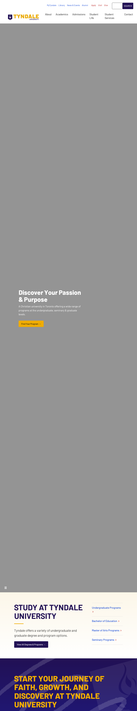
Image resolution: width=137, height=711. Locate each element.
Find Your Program (29, 324)
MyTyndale (51, 5)
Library (61, 5)
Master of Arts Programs (107, 630)
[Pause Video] (5, 588)
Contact (128, 14)
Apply (93, 5)
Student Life (94, 16)
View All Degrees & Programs (30, 644)
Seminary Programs (104, 639)
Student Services (109, 16)
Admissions (78, 14)
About (48, 14)
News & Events (73, 5)
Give (106, 5)
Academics (62, 14)
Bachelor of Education (106, 620)
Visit (100, 5)
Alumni (85, 5)
